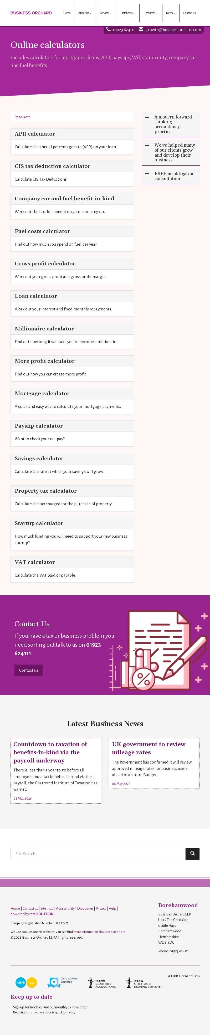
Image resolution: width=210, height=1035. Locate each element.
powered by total (32, 914)
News (170, 12)
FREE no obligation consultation (174, 176)
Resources (151, 12)
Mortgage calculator (42, 393)
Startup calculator (39, 523)
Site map (47, 908)
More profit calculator (45, 361)
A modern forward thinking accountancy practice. (173, 124)
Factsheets (127, 12)
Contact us (189, 12)
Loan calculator (36, 296)
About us (84, 12)
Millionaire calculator (44, 328)
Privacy (101, 908)
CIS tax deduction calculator (52, 166)
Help (112, 908)
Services (106, 12)
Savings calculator (39, 458)
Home (66, 12)
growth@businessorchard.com (173, 29)
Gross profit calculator (45, 263)
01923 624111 (124, 29)
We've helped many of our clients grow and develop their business (175, 152)
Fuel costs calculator (42, 231)
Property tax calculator (46, 491)
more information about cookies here (99, 932)
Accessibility (65, 908)
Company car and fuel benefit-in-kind (64, 198)
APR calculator (35, 134)
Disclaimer (85, 908)
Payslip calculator (39, 426)
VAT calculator (35, 562)
